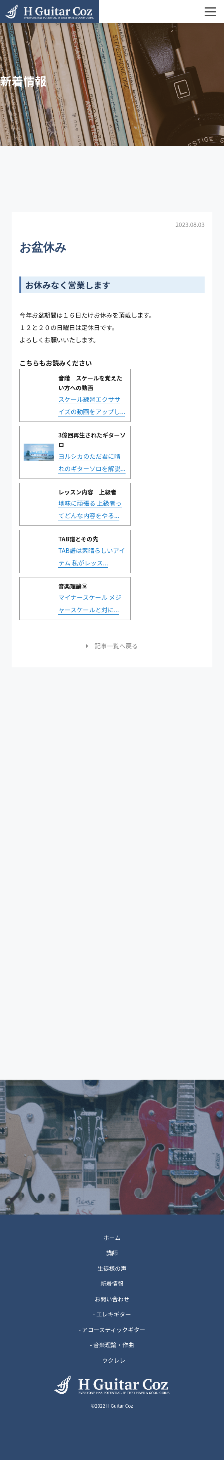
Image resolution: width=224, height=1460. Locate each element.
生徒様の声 (111, 1268)
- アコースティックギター (112, 1329)
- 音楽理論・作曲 (112, 1345)
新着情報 (112, 1283)
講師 (112, 1253)
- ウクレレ (112, 1360)
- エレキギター (112, 1314)
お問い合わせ (112, 1299)
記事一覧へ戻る (112, 645)
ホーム (112, 1238)
